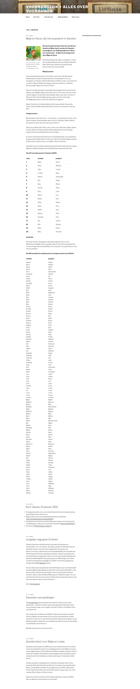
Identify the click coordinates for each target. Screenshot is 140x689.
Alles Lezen (76, 17)
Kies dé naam (49, 17)
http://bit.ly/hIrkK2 (67, 524)
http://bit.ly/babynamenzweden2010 (39, 519)
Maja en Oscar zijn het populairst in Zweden (51, 38)
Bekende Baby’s (63, 17)
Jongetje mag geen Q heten (42, 539)
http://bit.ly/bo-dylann (42, 526)
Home (28, 17)
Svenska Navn (33, 603)
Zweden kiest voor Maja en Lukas (45, 641)
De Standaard (35, 584)
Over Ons (37, 17)
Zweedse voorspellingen (40, 597)
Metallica (42, 563)
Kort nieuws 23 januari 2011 (42, 506)
